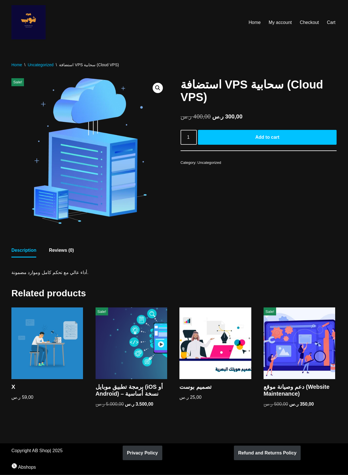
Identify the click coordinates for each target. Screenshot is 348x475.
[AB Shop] (28, 22)
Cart (331, 22)
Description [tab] (24, 250)
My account (280, 22)
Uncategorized (40, 65)
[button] (158, 88)
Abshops (23, 467)
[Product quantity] (189, 137)
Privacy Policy (142, 453)
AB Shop (41, 451)
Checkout (309, 22)
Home (254, 22)
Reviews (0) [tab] (61, 250)
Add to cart (267, 137)
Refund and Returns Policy (267, 453)
